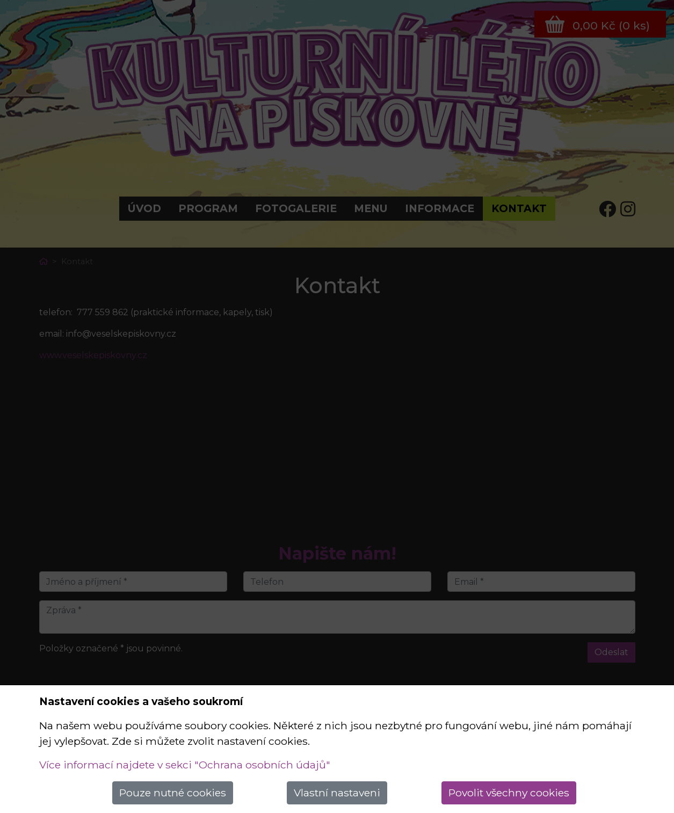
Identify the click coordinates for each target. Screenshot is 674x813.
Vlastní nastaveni (337, 792)
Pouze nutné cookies (172, 792)
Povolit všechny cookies (508, 792)
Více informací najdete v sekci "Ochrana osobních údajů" (184, 764)
